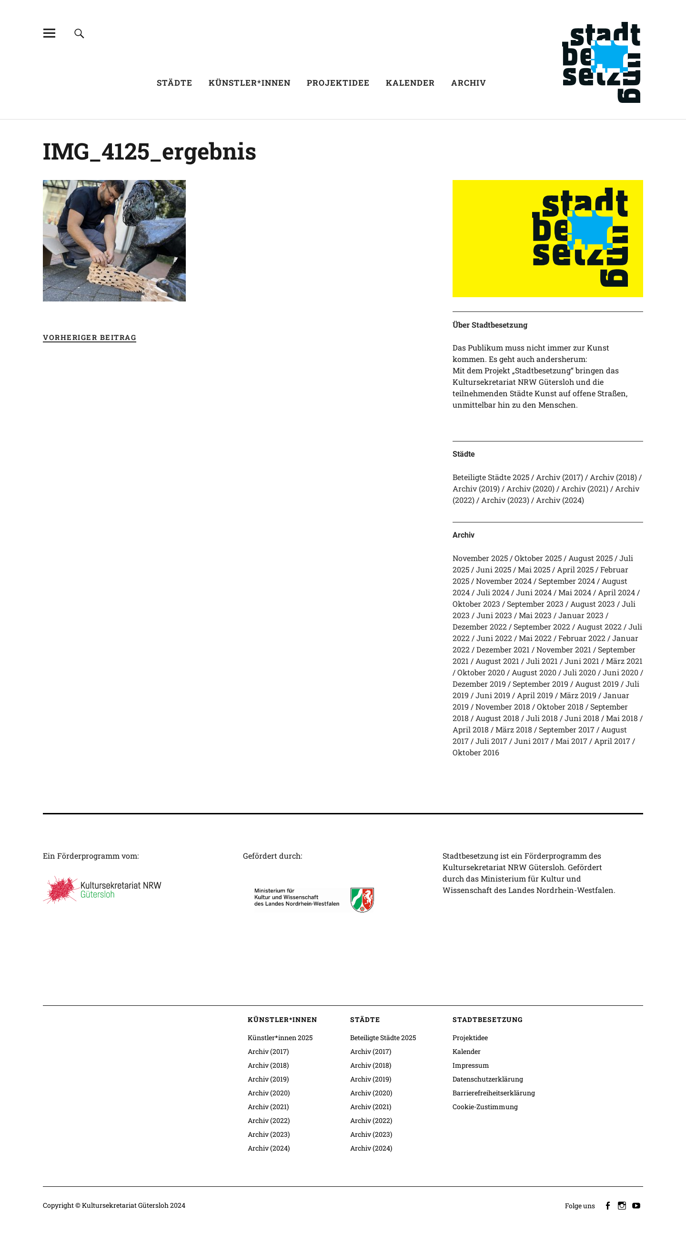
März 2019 (578, 695)
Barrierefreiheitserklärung (494, 1092)
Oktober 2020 (481, 672)
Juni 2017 (531, 741)
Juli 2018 (542, 718)
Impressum (471, 1065)
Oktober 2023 (476, 604)
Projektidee (338, 82)
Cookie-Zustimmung (485, 1106)
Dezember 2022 (480, 627)
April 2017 (612, 741)
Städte (174, 82)
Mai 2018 (622, 718)
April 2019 (535, 695)
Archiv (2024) (560, 500)
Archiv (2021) (584, 488)
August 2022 (599, 627)
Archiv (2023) (505, 500)
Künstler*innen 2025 (280, 1037)
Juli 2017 (491, 741)
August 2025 (590, 558)
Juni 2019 (492, 695)
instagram (622, 1205)
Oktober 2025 (538, 558)
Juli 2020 (579, 672)
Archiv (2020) (530, 488)
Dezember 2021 (503, 649)
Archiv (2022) (269, 1120)
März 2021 (624, 661)
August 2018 (497, 718)
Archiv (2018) (613, 477)
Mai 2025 (534, 569)
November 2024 (504, 581)
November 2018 (502, 707)
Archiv (468, 82)
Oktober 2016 (476, 752)
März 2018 (513, 729)
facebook (608, 1205)
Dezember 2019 (479, 684)
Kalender (410, 82)
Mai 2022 (535, 638)
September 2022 (542, 627)
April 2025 (575, 569)
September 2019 (540, 684)
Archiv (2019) (476, 488)
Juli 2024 (492, 592)
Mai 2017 (571, 741)
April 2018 (471, 729)
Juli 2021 (542, 661)
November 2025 (480, 558)
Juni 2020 (620, 672)
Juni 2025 (493, 569)
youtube (637, 1205)
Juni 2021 (582, 661)
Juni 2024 (534, 592)
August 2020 (534, 672)
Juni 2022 (494, 638)
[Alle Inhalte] (49, 33)
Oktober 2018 (560, 707)
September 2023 (535, 604)
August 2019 (597, 684)
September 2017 (567, 729)
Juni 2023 (494, 615)
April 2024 (616, 592)
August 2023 (592, 604)
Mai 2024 (574, 592)
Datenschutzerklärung (488, 1078)
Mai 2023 (535, 615)
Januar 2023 (581, 615)
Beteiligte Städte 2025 (491, 477)
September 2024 (566, 581)
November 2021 (563, 649)
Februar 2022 (581, 638)
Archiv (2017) (559, 477)
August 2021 (497, 661)
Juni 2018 (582, 718)
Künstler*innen (250, 82)
